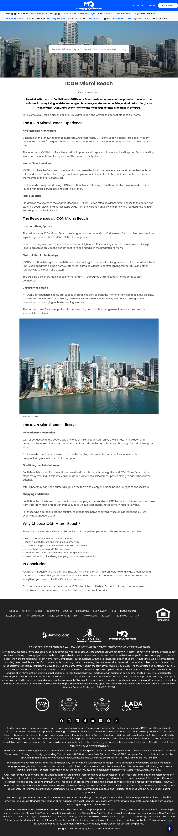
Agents (107, 18)
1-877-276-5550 (148, 757)
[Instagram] (69, 721)
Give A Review (100, 611)
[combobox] (89, 49)
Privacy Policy (89, 615)
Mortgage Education (17, 13)
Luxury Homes (122, 13)
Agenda (138, 18)
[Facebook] (61, 721)
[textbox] (89, 49)
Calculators (94, 18)
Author (38, 611)
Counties (67, 611)
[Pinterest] (108, 721)
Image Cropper (13, 615)
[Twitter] (116, 721)
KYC (147, 18)
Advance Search (35, 18)
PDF (76, 615)
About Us (13, 611)
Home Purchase (128, 611)
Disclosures (82, 611)
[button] (124, 49)
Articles (26, 611)
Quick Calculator (76, 18)
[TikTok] (85, 721)
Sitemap (135, 615)
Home (113, 611)
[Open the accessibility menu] (169, 829)
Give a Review (160, 18)
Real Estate (107, 615)
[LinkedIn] (77, 721)
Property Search (56, 18)
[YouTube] (93, 721)
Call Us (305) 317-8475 (142, 5)
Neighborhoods (15, 18)
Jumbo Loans (105, 13)
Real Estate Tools (122, 18)
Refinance (122, 615)
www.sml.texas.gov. (150, 769)
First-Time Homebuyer (83, 13)
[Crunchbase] (100, 721)
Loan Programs (39, 13)
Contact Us (52, 611)
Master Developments (59, 615)
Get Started (168, 5)
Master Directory (34, 615)
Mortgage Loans (59, 13)
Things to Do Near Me (144, 13)
